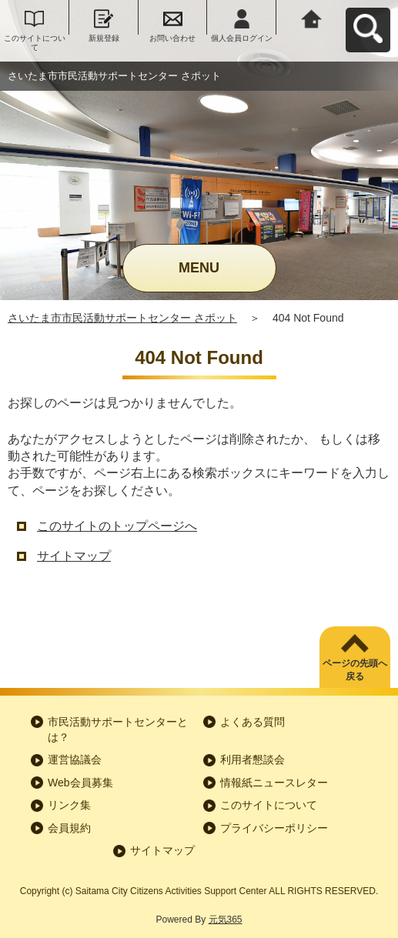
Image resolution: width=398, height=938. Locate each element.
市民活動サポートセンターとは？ (118, 729)
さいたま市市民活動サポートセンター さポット (122, 318)
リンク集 (69, 805)
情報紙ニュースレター (274, 782)
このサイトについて (34, 43)
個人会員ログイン (242, 38)
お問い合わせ (172, 38)
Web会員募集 (80, 782)
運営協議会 (75, 759)
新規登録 (104, 38)
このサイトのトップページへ (117, 525)
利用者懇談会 (252, 759)
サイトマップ (74, 555)
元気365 (225, 919)
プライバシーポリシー (274, 828)
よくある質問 (252, 722)
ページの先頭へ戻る (355, 670)
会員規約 (69, 828)
